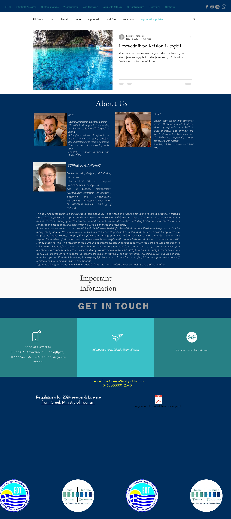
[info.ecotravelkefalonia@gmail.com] (115, 350)
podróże (111, 19)
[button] (194, 19)
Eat (52, 19)
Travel (64, 19)
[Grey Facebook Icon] (207, 7)
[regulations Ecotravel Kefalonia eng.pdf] (158, 402)
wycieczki (93, 19)
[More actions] (191, 37)
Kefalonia (128, 19)
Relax (78, 19)
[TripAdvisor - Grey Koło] (217, 7)
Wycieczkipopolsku (152, 19)
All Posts (38, 19)
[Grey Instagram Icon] (212, 7)
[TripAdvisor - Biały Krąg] (191, 337)
